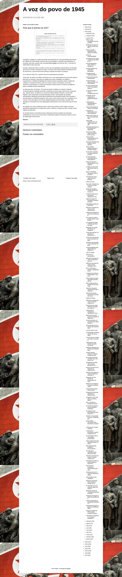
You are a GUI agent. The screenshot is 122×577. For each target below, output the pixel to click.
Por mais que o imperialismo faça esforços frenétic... (91, 452)
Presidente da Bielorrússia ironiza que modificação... (91, 112)
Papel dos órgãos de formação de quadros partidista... (92, 200)
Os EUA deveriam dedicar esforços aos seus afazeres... (92, 82)
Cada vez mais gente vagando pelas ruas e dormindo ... (92, 290)
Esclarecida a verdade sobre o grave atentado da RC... (91, 364)
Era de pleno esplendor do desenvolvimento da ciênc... (92, 153)
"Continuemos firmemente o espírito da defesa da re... (92, 432)
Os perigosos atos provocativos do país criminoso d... (92, 412)
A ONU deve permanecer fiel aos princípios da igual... (92, 239)
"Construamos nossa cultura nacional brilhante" (91, 178)
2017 (86, 555)
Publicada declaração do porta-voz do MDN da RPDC (92, 507)
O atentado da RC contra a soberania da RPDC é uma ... (92, 60)
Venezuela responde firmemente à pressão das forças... (92, 295)
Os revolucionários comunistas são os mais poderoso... (91, 158)
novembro (89, 35)
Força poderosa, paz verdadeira (91, 477)
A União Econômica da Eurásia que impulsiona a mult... (92, 195)
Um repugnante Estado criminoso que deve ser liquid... (92, 224)
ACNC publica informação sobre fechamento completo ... (92, 423)
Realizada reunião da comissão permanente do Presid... (92, 492)
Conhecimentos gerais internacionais (91, 77)
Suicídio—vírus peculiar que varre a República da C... (92, 417)
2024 (86, 31)
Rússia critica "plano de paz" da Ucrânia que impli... (92, 117)
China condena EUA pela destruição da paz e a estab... (92, 442)
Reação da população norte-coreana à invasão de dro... (91, 482)
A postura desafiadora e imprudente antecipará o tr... (92, 502)
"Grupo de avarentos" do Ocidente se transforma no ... (92, 234)
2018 (86, 553)
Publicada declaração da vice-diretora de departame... (92, 128)
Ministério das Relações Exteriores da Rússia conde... (92, 385)
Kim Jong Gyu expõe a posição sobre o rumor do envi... (92, 219)
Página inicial (50, 178)
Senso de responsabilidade (91, 55)
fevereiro (88, 537)
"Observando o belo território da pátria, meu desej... (91, 344)
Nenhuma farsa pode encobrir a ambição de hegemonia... (92, 317)
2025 (86, 29)
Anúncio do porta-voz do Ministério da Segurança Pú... (92, 369)
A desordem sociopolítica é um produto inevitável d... (92, 517)
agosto (88, 523)
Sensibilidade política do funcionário (92, 204)
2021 (86, 546)
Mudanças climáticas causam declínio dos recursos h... (92, 190)
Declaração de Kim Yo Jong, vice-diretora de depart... (92, 474)
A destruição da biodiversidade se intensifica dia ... (91, 103)
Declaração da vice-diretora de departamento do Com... (91, 379)
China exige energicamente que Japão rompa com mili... (91, 122)
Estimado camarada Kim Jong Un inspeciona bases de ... (92, 260)
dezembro (89, 33)
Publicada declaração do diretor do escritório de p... (92, 214)
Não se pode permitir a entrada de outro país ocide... (92, 285)
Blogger (68, 568)
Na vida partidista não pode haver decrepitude (91, 70)
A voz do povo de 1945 (53, 9)
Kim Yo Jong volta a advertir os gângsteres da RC (92, 270)
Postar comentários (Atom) (34, 181)
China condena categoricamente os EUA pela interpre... (92, 148)
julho (87, 525)
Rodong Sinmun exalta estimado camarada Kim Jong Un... (92, 307)
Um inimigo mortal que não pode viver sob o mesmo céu (92, 359)
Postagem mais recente (29, 178)
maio (87, 530)
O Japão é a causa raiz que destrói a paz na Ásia (92, 168)
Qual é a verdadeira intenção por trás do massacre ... (92, 173)
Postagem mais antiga (71, 178)
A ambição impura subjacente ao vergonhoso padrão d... (91, 97)
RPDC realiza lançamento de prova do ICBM (92, 41)
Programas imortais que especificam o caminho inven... (92, 394)
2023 (86, 542)
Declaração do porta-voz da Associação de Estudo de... (92, 462)
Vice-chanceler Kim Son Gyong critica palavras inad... (92, 327)
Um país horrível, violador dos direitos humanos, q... (92, 339)
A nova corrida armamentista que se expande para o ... (92, 138)
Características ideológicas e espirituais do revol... (92, 312)
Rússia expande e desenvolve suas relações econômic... (92, 51)
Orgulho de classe (90, 298)
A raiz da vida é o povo (92, 330)
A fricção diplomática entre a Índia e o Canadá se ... (91, 65)
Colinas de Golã (90, 181)
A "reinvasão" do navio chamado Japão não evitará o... (92, 487)
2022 (86, 544)
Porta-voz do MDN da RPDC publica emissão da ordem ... (92, 512)
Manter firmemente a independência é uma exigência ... (92, 163)
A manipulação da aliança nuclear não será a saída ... (92, 334)
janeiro (88, 539)
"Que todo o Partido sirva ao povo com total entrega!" (92, 185)
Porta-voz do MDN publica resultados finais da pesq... (91, 133)
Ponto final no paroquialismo (90, 255)
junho (87, 528)
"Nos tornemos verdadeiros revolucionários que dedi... (91, 468)
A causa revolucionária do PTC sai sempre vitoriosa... (92, 87)
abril (87, 532)
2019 (86, 550)
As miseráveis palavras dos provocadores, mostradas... (92, 407)
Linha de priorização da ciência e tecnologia (92, 107)
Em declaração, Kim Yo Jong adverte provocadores (92, 437)
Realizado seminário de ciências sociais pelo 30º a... (92, 46)
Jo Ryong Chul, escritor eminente (92, 428)
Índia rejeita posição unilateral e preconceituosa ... (91, 447)
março (88, 534)
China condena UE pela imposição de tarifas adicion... (92, 280)
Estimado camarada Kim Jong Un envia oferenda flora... (92, 209)
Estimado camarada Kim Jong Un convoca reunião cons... (92, 457)
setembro (88, 521)
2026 (86, 27)
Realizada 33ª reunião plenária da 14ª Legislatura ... (91, 229)
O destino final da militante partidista (91, 74)
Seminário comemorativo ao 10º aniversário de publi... (92, 244)
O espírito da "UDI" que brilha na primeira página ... (92, 399)
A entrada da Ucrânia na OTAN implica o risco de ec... (92, 275)
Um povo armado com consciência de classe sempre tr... (92, 322)
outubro (88, 38)
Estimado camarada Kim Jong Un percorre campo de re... (92, 302)
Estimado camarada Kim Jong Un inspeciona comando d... (92, 374)
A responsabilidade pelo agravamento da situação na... (92, 249)
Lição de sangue (90, 252)
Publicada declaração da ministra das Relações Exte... (92, 349)
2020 (86, 548)
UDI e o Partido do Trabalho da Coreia (91, 403)
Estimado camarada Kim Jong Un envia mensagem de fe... (92, 265)
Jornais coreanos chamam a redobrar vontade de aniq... (92, 354)
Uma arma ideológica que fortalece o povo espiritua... (92, 143)
